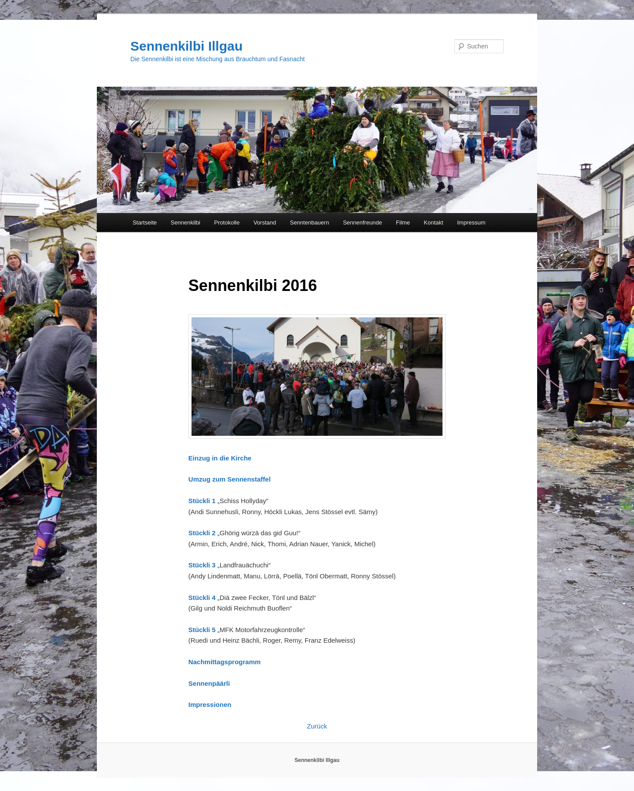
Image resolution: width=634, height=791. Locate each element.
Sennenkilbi (185, 222)
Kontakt (433, 222)
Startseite (145, 222)
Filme (403, 222)
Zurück (317, 726)
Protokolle (227, 222)
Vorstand (265, 222)
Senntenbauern (309, 222)
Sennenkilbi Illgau (186, 46)
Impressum (471, 222)
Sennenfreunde (362, 222)
